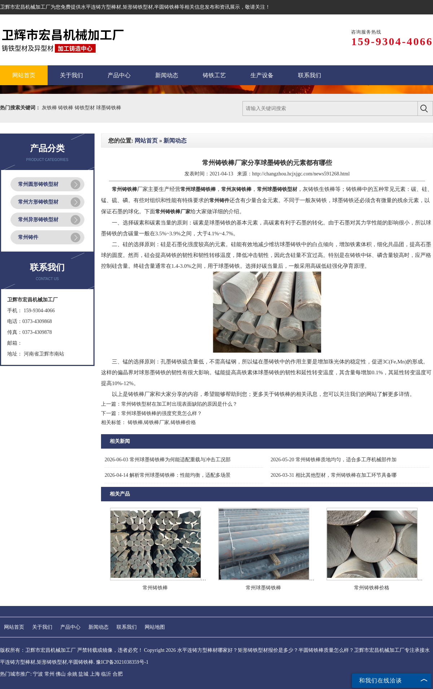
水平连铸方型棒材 (101, 7)
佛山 (61, 674)
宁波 (38, 674)
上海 (95, 674)
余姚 (72, 674)
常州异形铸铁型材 (38, 219)
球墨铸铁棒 (108, 107)
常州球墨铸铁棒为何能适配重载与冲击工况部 (168, 459)
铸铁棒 (66, 107)
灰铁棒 (50, 107)
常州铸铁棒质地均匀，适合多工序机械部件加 (334, 459)
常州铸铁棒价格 (371, 587)
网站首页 (146, 141)
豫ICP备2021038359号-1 (122, 662)
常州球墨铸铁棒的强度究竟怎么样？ (161, 413)
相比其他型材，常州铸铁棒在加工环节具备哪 (334, 475)
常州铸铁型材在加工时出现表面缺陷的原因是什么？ (179, 404)
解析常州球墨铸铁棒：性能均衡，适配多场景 (168, 475)
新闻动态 (175, 141)
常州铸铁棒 (155, 587)
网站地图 (155, 627)
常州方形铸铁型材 (38, 202)
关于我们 (42, 627)
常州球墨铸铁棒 (263, 587)
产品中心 (70, 627)
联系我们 (127, 627)
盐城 (83, 674)
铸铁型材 (85, 107)
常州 (49, 674)
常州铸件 (28, 237)
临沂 (106, 674)
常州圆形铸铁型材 (38, 184)
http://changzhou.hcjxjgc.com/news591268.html (301, 173)
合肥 (118, 674)
